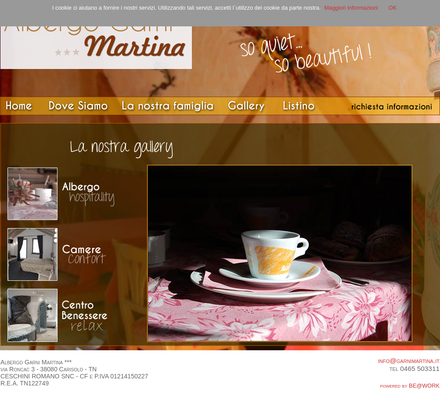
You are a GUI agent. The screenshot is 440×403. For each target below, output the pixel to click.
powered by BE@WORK (410, 385)
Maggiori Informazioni (351, 7)
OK (393, 7)
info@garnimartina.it (409, 360)
